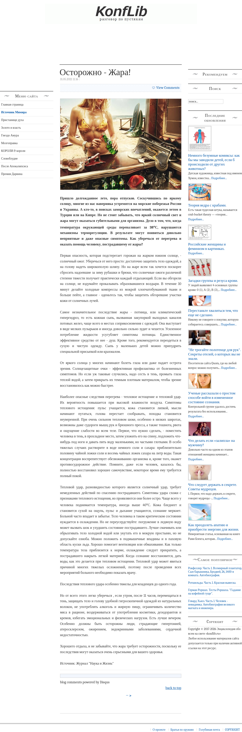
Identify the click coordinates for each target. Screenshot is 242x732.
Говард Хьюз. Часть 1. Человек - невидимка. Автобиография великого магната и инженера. (211, 604)
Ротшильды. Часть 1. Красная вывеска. (212, 582)
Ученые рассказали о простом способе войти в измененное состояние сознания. (211, 397)
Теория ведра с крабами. (207, 205)
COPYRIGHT (232, 729)
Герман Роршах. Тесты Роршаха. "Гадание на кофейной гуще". (214, 591)
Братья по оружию (182, 729)
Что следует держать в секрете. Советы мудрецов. (212, 487)
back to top (173, 688)
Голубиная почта (209, 729)
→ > (129, 696)
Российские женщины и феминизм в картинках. (207, 246)
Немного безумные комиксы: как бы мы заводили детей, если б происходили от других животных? (214, 162)
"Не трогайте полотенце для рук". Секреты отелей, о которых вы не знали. (214, 354)
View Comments (168, 88)
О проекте (159, 729)
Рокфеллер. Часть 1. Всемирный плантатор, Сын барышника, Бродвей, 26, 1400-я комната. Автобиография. (215, 572)
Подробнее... (219, 178)
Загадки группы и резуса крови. (213, 281)
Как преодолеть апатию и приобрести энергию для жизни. (213, 527)
